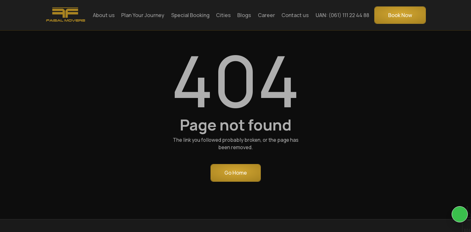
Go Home (235, 172)
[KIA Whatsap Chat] (460, 214)
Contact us (295, 15)
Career (266, 15)
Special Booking (190, 15)
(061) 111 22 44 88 (349, 15)
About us (104, 15)
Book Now (400, 15)
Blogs (244, 15)
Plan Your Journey (142, 15)
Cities (223, 15)
